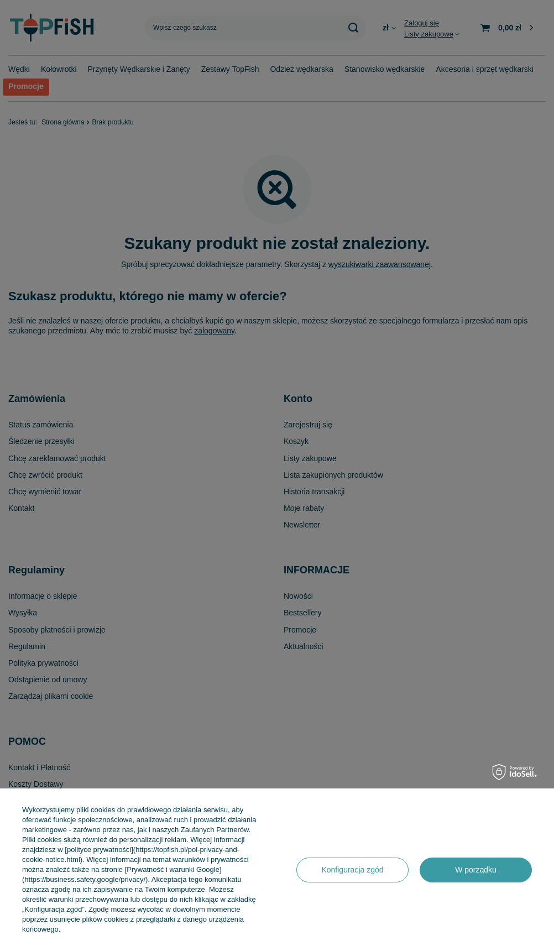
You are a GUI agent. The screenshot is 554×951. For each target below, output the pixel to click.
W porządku (475, 869)
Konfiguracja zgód (352, 869)
